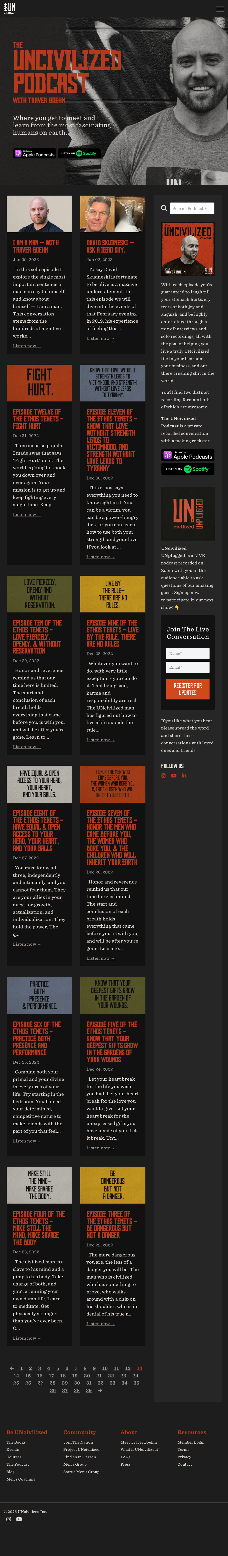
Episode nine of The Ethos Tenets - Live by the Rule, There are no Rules (112, 638)
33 (113, 1403)
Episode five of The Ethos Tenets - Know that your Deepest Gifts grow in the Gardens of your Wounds (112, 1055)
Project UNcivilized (81, 1470)
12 (128, 1388)
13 (140, 1388)
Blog (10, 1492)
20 (87, 1395)
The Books (16, 1462)
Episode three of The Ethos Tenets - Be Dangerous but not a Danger (112, 1243)
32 (100, 1403)
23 (124, 1395)
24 (136, 1395)
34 (125, 1403)
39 (89, 1410)
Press (126, 1485)
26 (27, 1403)
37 (65, 1410)
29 (64, 1403)
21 (99, 1395)
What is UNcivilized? (139, 1470)
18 (63, 1395)
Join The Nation (78, 1462)
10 (105, 1388)
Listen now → (27, 346)
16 (39, 1395)
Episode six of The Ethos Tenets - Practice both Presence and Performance (38, 1048)
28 (51, 1403)
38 (77, 1410)
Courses (13, 1477)
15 (28, 1395)
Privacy (184, 1477)
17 (51, 1395)
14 (16, 1395)
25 (15, 1403)
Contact (184, 1485)
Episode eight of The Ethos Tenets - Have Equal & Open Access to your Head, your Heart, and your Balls (39, 838)
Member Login (190, 1462)
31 (88, 1403)
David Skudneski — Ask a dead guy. (111, 246)
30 (76, 1403)
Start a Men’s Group (81, 1492)
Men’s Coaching (20, 1499)
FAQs (125, 1477)
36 (52, 1410)
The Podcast (17, 1485)
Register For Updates (188, 688)
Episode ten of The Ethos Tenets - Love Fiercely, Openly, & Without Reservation (38, 642)
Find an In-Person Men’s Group (79, 1481)
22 (111, 1395)
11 (117, 1388)
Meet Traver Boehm (139, 1462)
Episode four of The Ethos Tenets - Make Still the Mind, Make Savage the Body (39, 1247)
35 (138, 1403)
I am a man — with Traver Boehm (37, 246)
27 (39, 1403)
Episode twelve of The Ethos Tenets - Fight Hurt (39, 421)
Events (12, 1470)
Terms (183, 1470)
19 (75, 1395)
